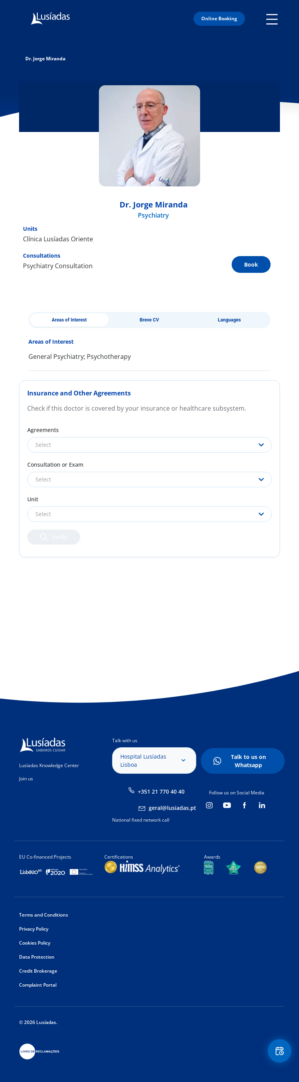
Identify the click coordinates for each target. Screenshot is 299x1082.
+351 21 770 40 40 (161, 791)
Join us (26, 778)
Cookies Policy (34, 943)
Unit (32, 499)
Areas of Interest (69, 320)
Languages (229, 320)
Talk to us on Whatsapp (248, 761)
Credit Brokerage (38, 971)
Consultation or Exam (55, 464)
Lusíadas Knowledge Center (49, 765)
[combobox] (149, 445)
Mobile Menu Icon (273, 18)
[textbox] (149, 445)
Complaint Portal (37, 985)
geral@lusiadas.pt (172, 808)
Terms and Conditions (43, 915)
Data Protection (37, 957)
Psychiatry (153, 215)
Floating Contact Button (279, 1051)
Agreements (43, 430)
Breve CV (149, 320)
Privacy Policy (33, 929)
